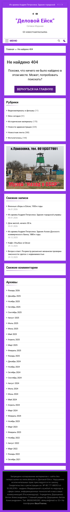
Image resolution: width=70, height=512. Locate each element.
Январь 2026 (14, 290)
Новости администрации (20, 127)
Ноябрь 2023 (14, 421)
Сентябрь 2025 (15, 312)
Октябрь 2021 (14, 459)
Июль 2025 (13, 323)
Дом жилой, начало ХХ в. (20, 223)
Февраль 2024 (14, 416)
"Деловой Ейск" (35, 21)
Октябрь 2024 (14, 372)
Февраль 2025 (14, 350)
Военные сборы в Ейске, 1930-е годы (25, 206)
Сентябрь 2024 (15, 378)
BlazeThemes (40, 503)
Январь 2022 (14, 454)
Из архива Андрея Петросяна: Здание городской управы (32, 5)
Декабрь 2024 (14, 361)
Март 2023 (12, 427)
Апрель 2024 (14, 405)
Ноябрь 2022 (14, 438)
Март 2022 (12, 449)
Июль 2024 (13, 389)
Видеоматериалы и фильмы (21, 110)
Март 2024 (12, 410)
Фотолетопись (15, 138)
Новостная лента (16, 132)
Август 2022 (13, 443)
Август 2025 (13, 318)
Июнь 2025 (13, 329)
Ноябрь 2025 (14, 301)
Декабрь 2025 (14, 296)
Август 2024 (13, 383)
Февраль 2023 (14, 432)
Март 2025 (12, 345)
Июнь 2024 (13, 394)
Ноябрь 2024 (14, 367)
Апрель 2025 (14, 339)
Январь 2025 (14, 356)
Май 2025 (12, 334)
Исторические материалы (20, 121)
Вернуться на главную (35, 89)
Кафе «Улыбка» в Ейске (19, 243)
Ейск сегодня (14, 116)
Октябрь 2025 (14, 307)
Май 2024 (12, 399)
